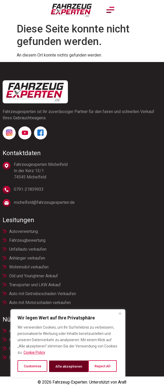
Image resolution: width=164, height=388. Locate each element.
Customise (32, 366)
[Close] (120, 314)
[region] (67, 344)
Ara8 (122, 382)
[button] (157, 10)
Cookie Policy (34, 353)
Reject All (63, 366)
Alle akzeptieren (99, 366)
